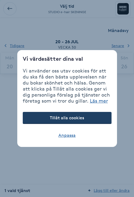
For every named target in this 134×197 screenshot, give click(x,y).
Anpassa (67, 135)
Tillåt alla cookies (67, 117)
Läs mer (99, 101)
